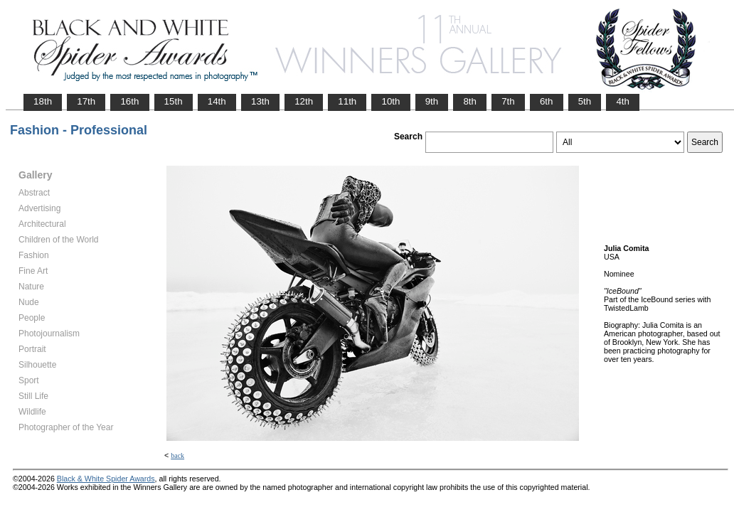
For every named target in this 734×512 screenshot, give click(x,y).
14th (217, 101)
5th (585, 101)
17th (86, 101)
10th (390, 101)
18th (43, 101)
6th (546, 101)
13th (260, 101)
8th (469, 101)
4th (622, 101)
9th (432, 101)
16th (129, 101)
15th (173, 101)
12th (304, 101)
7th (508, 101)
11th (347, 101)
